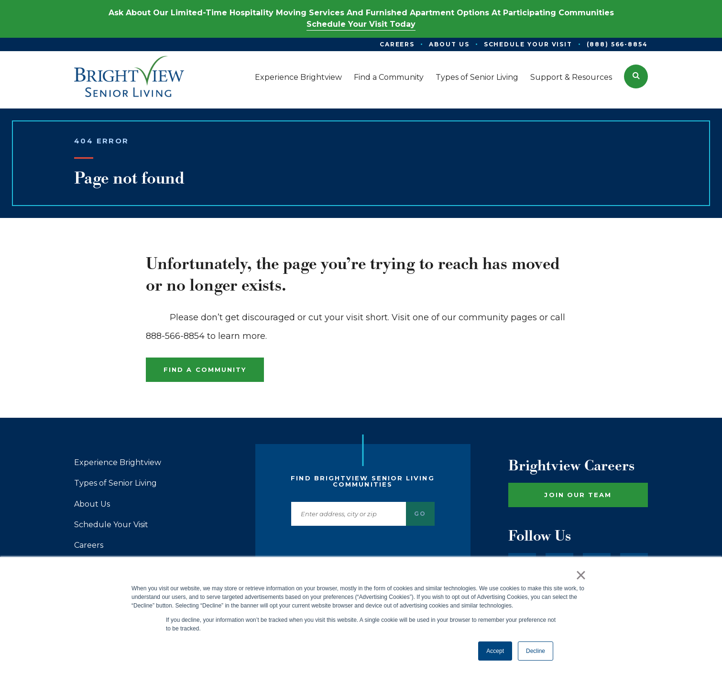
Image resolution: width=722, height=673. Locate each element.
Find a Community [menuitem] (389, 77)
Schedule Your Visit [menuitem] (528, 44)
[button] (636, 76)
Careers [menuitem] (397, 44)
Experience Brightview (117, 462)
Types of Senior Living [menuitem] (477, 77)
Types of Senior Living (115, 483)
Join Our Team (578, 495)
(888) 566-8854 (617, 44)
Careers (88, 545)
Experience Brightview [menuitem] (298, 77)
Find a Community (205, 369)
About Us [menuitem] (449, 44)
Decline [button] (535, 651)
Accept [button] (495, 651)
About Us (92, 504)
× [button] (580, 575)
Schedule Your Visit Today (361, 24)
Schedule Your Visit (111, 525)
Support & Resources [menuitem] (571, 77)
